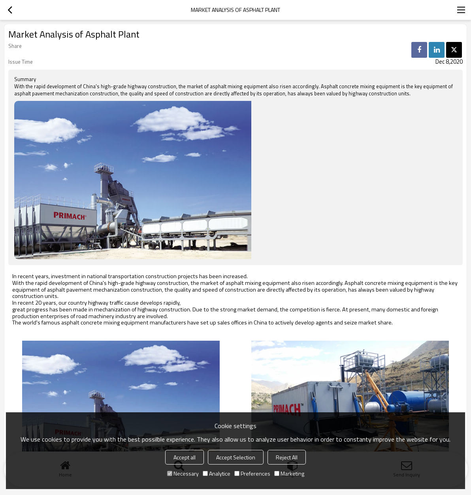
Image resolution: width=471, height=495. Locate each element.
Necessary (183, 473)
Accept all (184, 457)
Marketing (289, 473)
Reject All (287, 457)
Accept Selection (235, 457)
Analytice (216, 473)
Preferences (252, 473)
